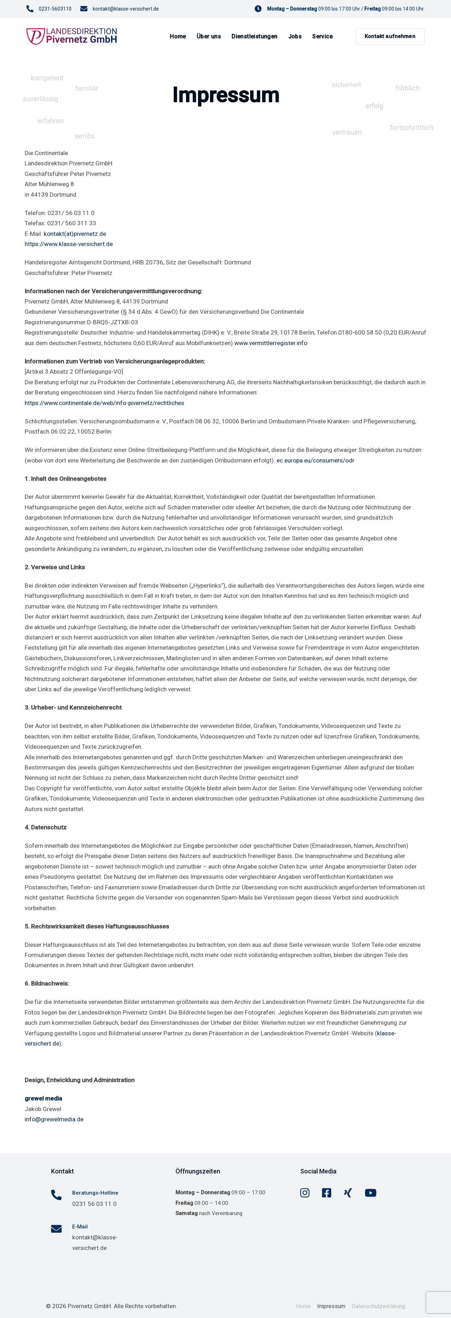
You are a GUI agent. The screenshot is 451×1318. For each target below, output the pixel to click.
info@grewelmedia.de (54, 1119)
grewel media (43, 1098)
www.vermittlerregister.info (270, 343)
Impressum (331, 1306)
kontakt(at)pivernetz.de (75, 233)
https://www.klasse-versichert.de (69, 243)
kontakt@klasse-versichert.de (126, 9)
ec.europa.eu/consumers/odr (315, 460)
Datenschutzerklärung (378, 1306)
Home (303, 1306)
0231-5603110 (55, 9)
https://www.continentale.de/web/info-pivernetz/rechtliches (104, 402)
